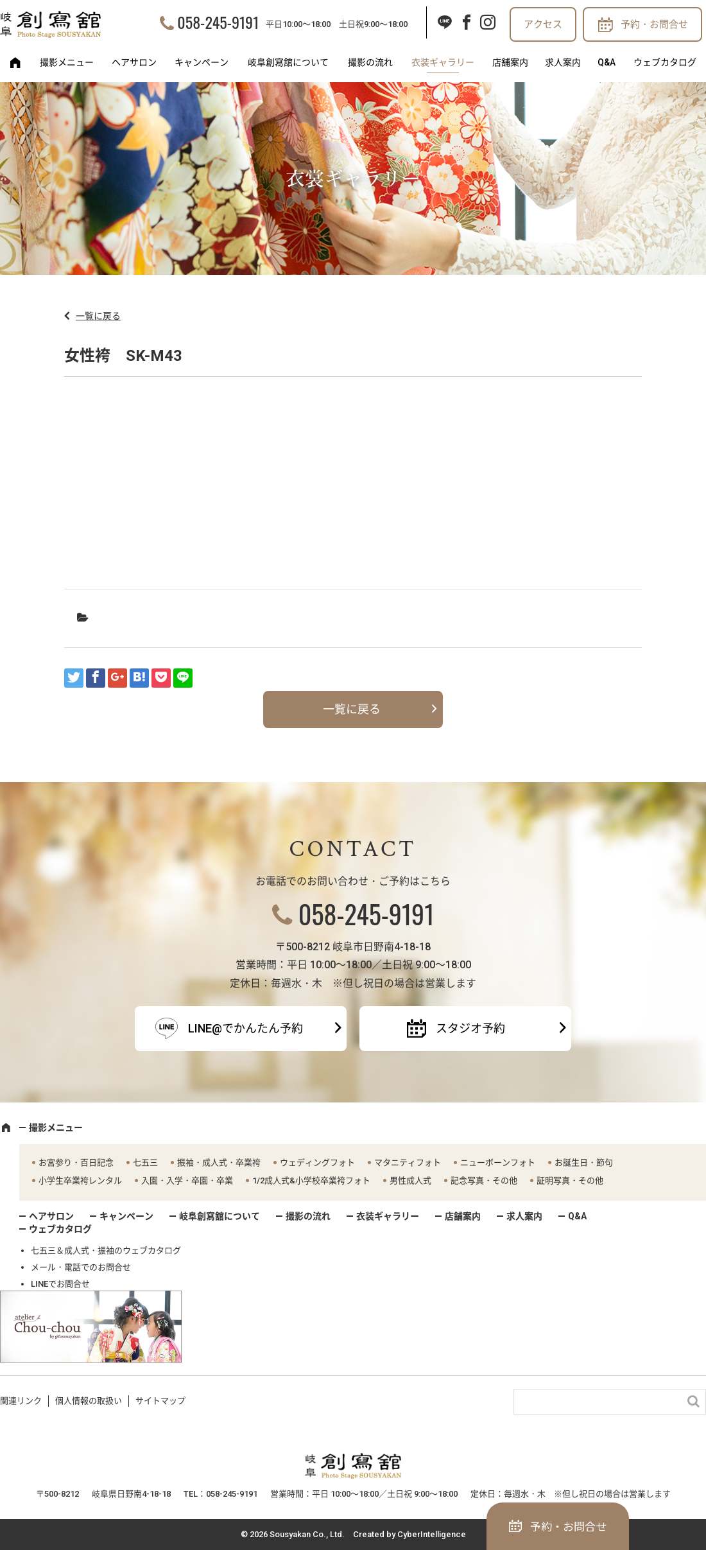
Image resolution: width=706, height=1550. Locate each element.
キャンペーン (201, 62)
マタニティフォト (407, 1162)
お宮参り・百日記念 (76, 1162)
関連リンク (21, 1401)
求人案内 (563, 62)
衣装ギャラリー (442, 62)
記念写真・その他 (484, 1180)
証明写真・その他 (570, 1180)
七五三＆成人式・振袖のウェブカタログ (106, 1250)
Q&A (607, 62)
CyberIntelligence (431, 1534)
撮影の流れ (370, 62)
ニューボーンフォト (497, 1162)
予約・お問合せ (654, 24)
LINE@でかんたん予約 (245, 1028)
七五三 (145, 1162)
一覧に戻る (98, 316)
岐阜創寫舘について (288, 62)
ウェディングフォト (317, 1162)
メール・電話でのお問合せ (81, 1267)
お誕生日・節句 (584, 1162)
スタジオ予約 (470, 1028)
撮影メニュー (67, 62)
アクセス (543, 24)
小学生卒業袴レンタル (80, 1180)
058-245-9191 (218, 21)
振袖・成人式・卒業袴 (219, 1162)
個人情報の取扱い (88, 1401)
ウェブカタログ (664, 62)
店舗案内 (510, 62)
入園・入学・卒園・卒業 (187, 1180)
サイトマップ (160, 1401)
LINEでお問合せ (60, 1284)
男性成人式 (410, 1180)
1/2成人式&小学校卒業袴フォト (311, 1180)
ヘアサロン (134, 62)
